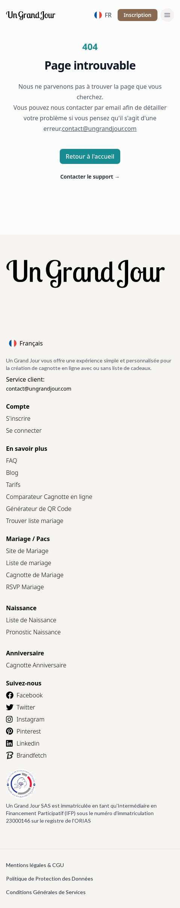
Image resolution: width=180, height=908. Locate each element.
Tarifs (13, 485)
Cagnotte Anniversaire (36, 665)
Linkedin (22, 743)
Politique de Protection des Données (49, 878)
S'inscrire (18, 418)
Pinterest (23, 731)
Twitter (20, 707)
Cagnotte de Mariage (35, 575)
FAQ (11, 460)
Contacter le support (89, 176)
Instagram (25, 719)
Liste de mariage (28, 563)
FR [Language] (103, 15)
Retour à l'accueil (90, 156)
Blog (12, 472)
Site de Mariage (27, 551)
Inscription (137, 14)
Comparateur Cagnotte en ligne (49, 497)
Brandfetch (26, 755)
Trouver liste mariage (35, 521)
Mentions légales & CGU (35, 865)
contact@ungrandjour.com (38, 388)
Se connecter (24, 430)
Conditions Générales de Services (46, 892)
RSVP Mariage (25, 587)
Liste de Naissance (31, 620)
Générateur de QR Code (38, 509)
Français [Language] (26, 343)
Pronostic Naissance (33, 632)
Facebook (24, 695)
